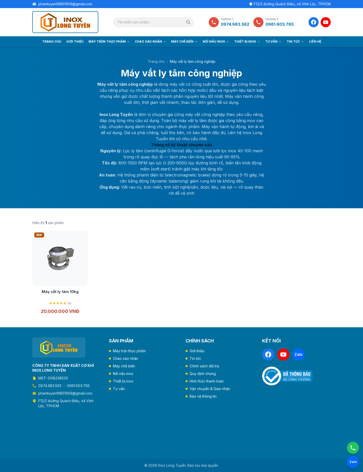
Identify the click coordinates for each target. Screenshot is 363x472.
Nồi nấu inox (216, 41)
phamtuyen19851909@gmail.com (65, 4)
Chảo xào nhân (150, 41)
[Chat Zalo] (353, 462)
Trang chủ (51, 41)
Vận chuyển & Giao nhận (210, 389)
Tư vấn (273, 41)
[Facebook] (314, 22)
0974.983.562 (50, 386)
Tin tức (295, 41)
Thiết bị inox (247, 41)
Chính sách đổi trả (204, 366)
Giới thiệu (74, 41)
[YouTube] (326, 22)
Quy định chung (203, 373)
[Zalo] (298, 354)
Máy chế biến (184, 41)
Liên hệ (315, 41)
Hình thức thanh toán (207, 381)
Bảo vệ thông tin (203, 396)
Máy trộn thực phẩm (109, 41)
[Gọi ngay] (353, 448)
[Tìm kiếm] (188, 22)
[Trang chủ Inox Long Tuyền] (65, 22)
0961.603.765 (78, 386)
